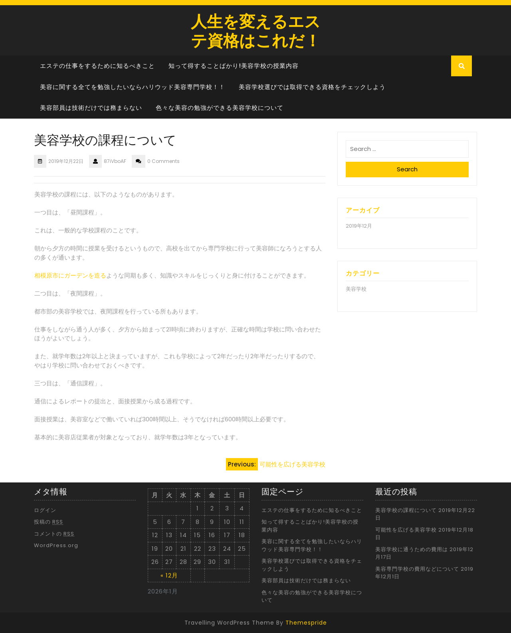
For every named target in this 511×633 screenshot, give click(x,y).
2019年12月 (359, 226)
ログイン (45, 510)
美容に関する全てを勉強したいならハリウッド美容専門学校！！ (132, 87)
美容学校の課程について (406, 510)
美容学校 (356, 289)
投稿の (48, 522)
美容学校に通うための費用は (411, 549)
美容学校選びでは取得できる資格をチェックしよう (312, 87)
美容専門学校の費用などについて (417, 569)
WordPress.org (56, 545)
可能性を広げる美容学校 (406, 530)
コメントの (54, 534)
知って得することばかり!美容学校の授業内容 (233, 66)
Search (407, 169)
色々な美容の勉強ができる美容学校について (219, 107)
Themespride (306, 623)
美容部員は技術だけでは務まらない (91, 107)
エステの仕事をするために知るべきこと (97, 66)
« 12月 (169, 575)
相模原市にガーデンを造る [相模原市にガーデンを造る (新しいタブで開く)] (70, 275)
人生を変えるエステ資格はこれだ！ (256, 30)
